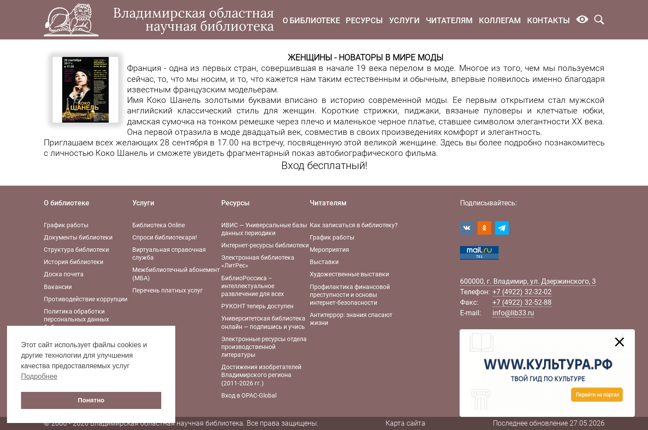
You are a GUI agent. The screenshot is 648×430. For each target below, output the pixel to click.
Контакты (548, 20)
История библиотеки (73, 261)
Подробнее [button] (39, 376)
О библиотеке (311, 20)
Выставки (324, 261)
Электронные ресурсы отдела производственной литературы (264, 346)
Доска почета (64, 274)
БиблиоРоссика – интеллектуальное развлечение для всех (252, 286)
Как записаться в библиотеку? (354, 225)
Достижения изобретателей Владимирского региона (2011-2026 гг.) (261, 374)
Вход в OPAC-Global (248, 395)
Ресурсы (364, 20)
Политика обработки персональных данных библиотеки (76, 319)
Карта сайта (405, 423)
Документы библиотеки (78, 237)
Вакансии (58, 286)
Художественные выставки (349, 274)
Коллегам (500, 20)
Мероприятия (329, 249)
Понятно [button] (91, 400)
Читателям (449, 20)
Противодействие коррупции (85, 299)
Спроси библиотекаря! (164, 237)
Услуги (404, 20)
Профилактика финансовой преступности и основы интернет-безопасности (350, 294)
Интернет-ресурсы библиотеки (265, 245)
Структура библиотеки (76, 249)
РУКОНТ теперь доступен (257, 306)
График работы (66, 225)
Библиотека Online (158, 225)
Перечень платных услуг (167, 290)
